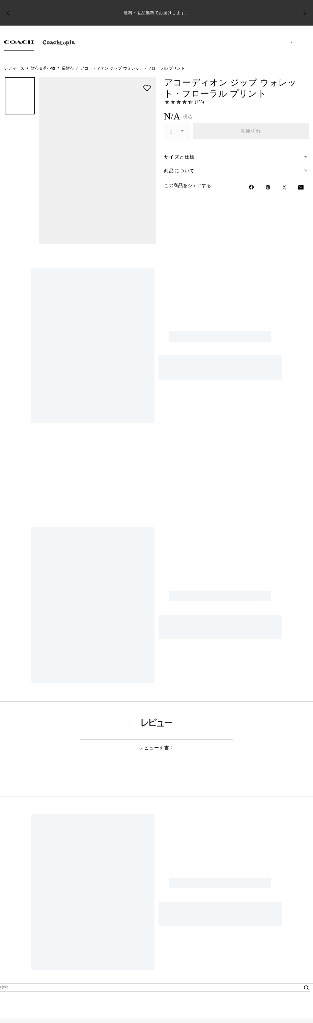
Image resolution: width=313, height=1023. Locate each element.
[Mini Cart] (291, 41)
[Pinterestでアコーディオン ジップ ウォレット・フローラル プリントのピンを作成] (268, 400)
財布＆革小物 (43, 68)
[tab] (19, 43)
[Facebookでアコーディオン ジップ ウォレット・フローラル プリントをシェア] (251, 400)
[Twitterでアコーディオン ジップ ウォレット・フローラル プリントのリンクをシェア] (284, 400)
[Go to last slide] (8, 12)
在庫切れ (251, 131)
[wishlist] (147, 88)
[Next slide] (305, 12)
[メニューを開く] (301, 41)
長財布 (68, 68)
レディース (14, 68)
